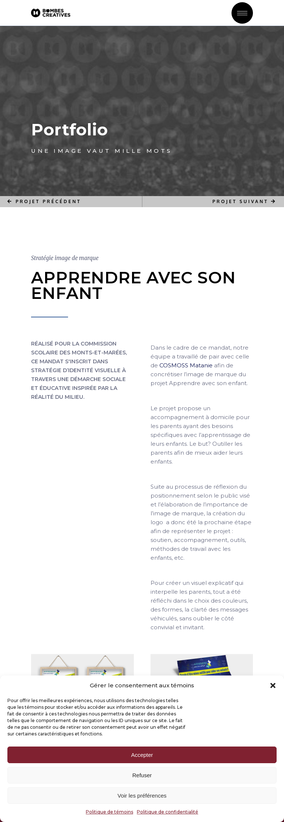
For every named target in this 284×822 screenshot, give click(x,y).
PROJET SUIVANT (245, 201)
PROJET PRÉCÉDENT (44, 201)
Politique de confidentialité (167, 812)
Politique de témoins (109, 812)
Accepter (142, 755)
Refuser (142, 775)
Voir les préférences (142, 795)
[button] (273, 685)
